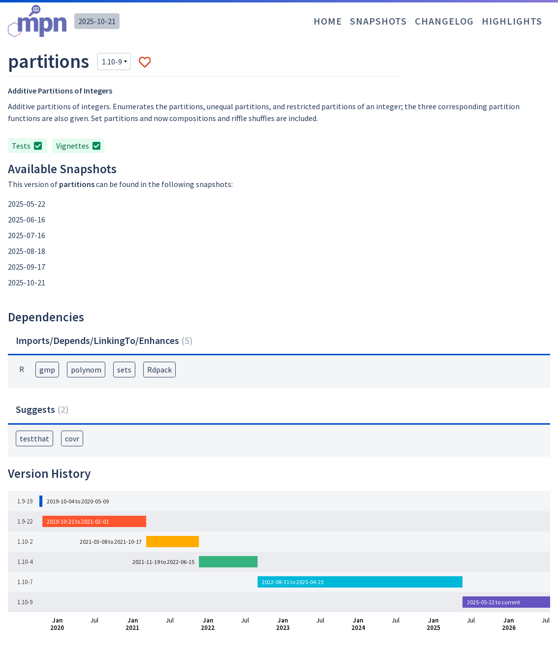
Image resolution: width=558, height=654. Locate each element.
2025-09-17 (26, 267)
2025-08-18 (26, 251)
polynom (86, 369)
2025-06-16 (26, 219)
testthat (34, 438)
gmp (47, 369)
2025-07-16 (26, 235)
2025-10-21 (97, 21)
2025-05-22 (26, 204)
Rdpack (159, 369)
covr (72, 438)
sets (124, 369)
